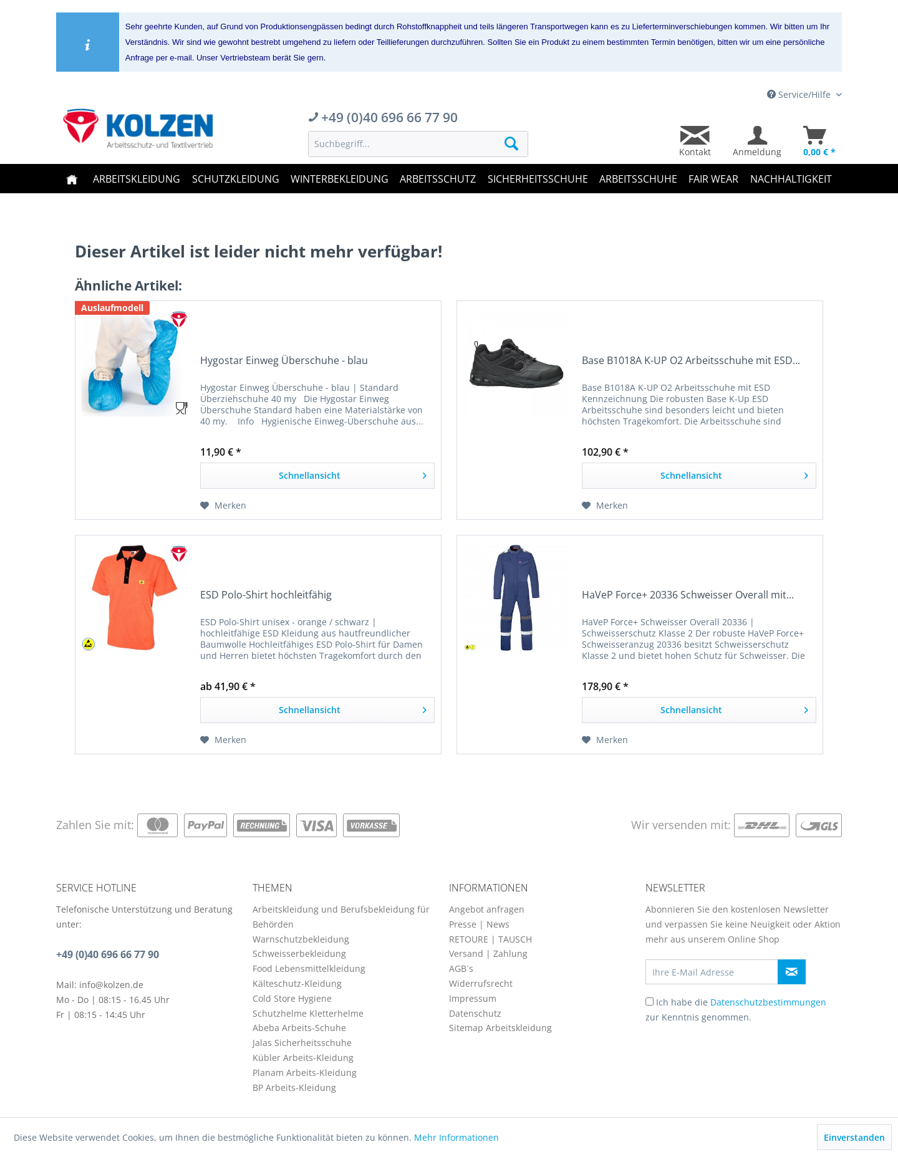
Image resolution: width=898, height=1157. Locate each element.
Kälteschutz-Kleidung (297, 983)
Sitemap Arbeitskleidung (500, 1028)
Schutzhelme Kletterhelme (308, 1013)
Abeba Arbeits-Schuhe (299, 1028)
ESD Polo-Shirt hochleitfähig (266, 595)
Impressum (472, 998)
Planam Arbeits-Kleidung (305, 1072)
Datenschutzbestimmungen (768, 1002)
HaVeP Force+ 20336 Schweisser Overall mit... (688, 595)
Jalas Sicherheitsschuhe (302, 1043)
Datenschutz (475, 1013)
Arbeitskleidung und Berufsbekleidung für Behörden (341, 916)
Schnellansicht (353, 473)
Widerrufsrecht (481, 983)
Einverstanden (854, 1137)
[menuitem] (418, 144)
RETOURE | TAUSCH (490, 939)
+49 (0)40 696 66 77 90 (107, 954)
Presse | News (479, 924)
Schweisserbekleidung (299, 953)
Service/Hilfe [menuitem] (800, 94)
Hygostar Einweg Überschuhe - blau (284, 360)
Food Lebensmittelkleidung (309, 968)
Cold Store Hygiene (292, 998)
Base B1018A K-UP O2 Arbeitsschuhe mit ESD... (691, 360)
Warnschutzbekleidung (301, 939)
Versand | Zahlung (488, 953)
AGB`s (461, 968)
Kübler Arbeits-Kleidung (303, 1057)
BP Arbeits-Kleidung (294, 1087)
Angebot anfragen (486, 909)
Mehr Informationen (456, 1137)
